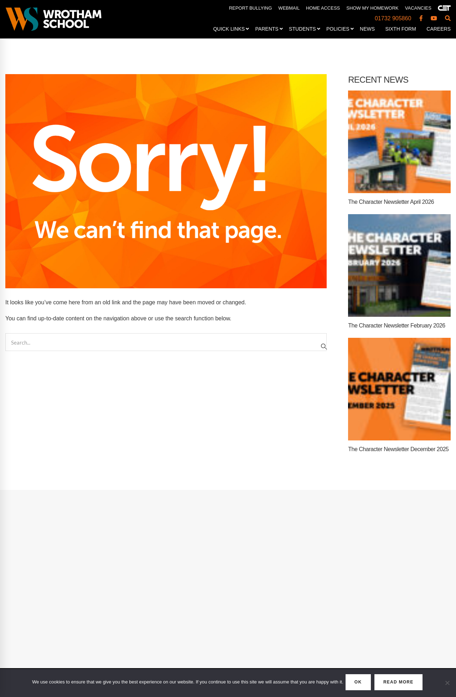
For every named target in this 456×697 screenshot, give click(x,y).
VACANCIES (418, 8)
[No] (447, 683)
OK (354, 683)
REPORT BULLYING (250, 8)
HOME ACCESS (323, 8)
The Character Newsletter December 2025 (398, 449)
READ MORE (403, 683)
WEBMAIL (288, 8)
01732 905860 (393, 18)
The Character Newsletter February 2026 (396, 325)
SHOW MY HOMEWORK (372, 8)
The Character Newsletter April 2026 (391, 202)
